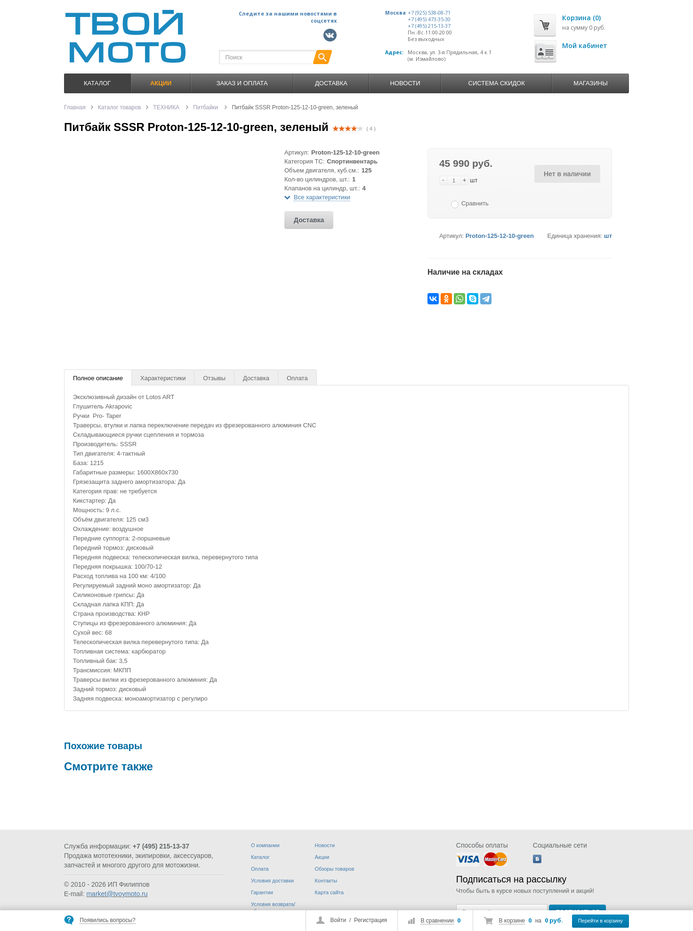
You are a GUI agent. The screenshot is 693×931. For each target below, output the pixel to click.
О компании (265, 845)
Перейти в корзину (600, 920)
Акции (322, 857)
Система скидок (496, 83)
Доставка (331, 83)
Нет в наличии (567, 174)
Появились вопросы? (107, 920)
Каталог (97, 83)
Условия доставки (272, 880)
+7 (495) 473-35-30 (429, 19)
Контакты (326, 880)
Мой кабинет (584, 45)
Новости (405, 83)
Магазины (590, 83)
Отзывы (214, 378)
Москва (395, 12)
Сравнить (475, 203)
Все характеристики (322, 197)
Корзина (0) (581, 17)
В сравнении (436, 920)
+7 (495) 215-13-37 (429, 26)
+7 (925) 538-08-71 (429, 12)
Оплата (297, 378)
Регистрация (370, 920)
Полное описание (98, 378)
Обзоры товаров (335, 869)
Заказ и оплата (242, 83)
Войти (338, 920)
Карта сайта (329, 892)
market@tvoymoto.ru (116, 894)
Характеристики (162, 378)
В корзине (512, 920)
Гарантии (262, 892)
